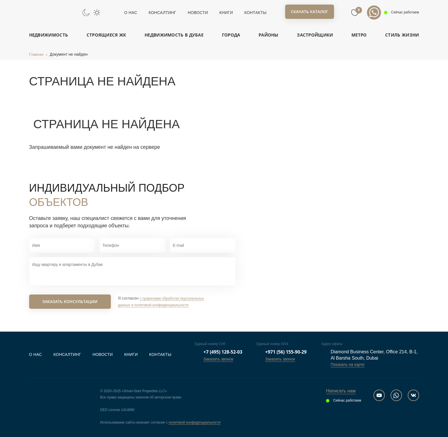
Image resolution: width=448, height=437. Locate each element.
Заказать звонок (218, 359)
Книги (226, 12)
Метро (359, 35)
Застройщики (315, 35)
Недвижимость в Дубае (174, 35)
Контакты (255, 12)
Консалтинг (162, 12)
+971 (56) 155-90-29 (286, 352)
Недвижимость (48, 35)
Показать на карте (348, 364)
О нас (130, 12)
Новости (198, 12)
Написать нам (340, 390)
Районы (269, 35)
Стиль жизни (402, 35)
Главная (36, 54)
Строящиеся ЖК (106, 35)
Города (231, 35)
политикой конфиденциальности (194, 422)
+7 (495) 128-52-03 (222, 352)
